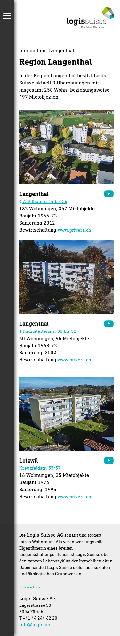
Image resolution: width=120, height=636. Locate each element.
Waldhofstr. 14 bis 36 (44, 201)
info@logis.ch (34, 624)
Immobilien (32, 50)
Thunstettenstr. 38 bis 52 (49, 331)
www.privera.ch (74, 230)
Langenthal (61, 50)
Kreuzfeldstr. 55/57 (39, 468)
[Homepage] (90, 25)
